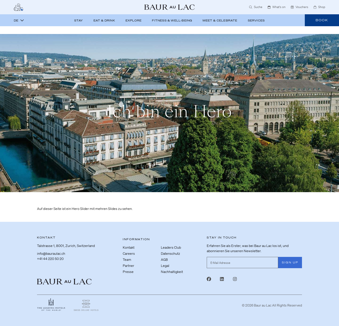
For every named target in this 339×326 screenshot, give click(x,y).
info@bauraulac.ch (51, 253)
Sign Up (290, 262)
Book (322, 20)
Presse (128, 271)
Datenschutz (170, 253)
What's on (277, 7)
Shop (319, 7)
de (19, 20)
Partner (128, 265)
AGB (164, 259)
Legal (165, 265)
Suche (255, 7)
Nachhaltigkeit (172, 271)
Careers (129, 253)
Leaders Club (171, 247)
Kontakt (128, 247)
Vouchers (299, 7)
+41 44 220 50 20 (50, 258)
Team (127, 259)
